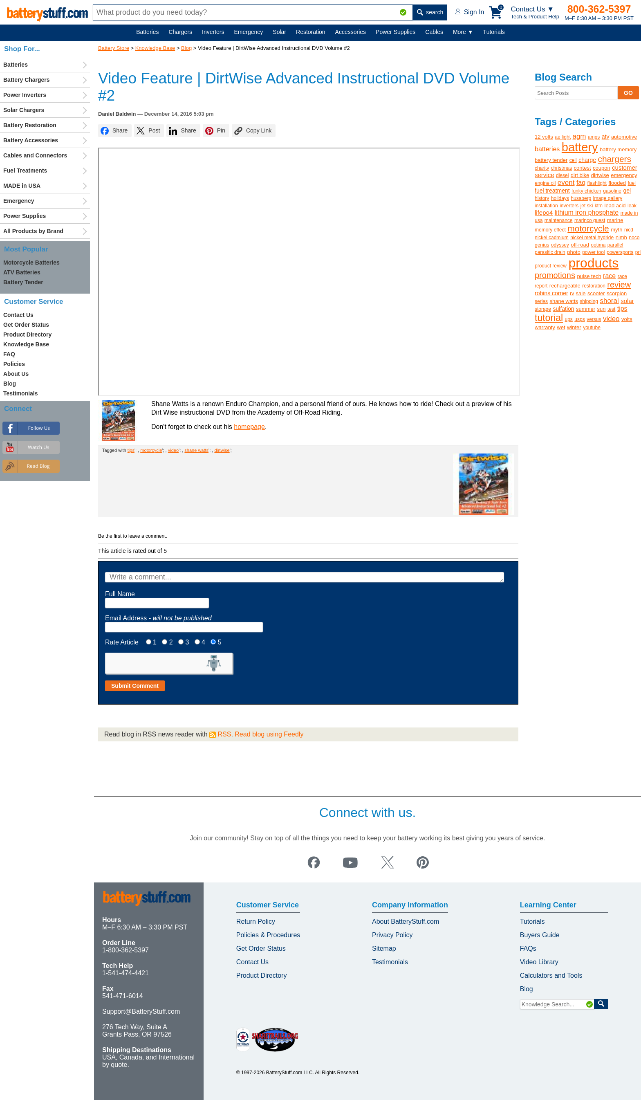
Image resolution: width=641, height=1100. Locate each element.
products (594, 263)
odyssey (560, 245)
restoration (593, 286)
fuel (632, 183)
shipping (589, 301)
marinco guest (589, 220)
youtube (592, 327)
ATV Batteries (21, 272)
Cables (434, 32)
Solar (279, 32)
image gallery (607, 198)
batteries (547, 149)
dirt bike (580, 175)
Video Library (539, 962)
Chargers (180, 32)
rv (572, 293)
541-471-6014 (122, 995)
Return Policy (255, 921)
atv (606, 136)
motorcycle (151, 450)
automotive (624, 137)
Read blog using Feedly (269, 734)
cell (573, 160)
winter (574, 327)
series (541, 301)
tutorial (549, 317)
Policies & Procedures (268, 935)
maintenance (559, 220)
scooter (596, 293)
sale (581, 293)
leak (632, 206)
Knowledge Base (155, 48)
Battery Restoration (29, 125)
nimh (621, 237)
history (542, 198)
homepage (249, 426)
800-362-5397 (599, 9)
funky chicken (586, 191)
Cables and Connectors (35, 155)
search (430, 12)
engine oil (545, 183)
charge (587, 160)
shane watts (196, 450)
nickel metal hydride (592, 237)
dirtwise (221, 450)
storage (543, 309)
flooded (617, 183)
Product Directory (27, 334)
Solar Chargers (23, 110)
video (173, 450)
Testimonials (20, 393)
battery (580, 147)
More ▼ (463, 32)
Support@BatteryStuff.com (141, 1011)
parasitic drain (550, 252)
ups (569, 319)
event (566, 182)
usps (579, 319)
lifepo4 (544, 212)
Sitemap (384, 948)
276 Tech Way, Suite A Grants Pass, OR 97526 (137, 1031)
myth (616, 230)
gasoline (612, 191)
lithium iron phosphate (587, 212)
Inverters (213, 32)
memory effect (550, 230)
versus (594, 319)
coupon (601, 168)
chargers (614, 159)
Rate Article (122, 642)
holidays (560, 198)
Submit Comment (135, 685)
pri (638, 252)
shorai (609, 301)
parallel (615, 245)
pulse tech (589, 276)
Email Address (158, 618)
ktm (599, 206)
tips (131, 450)
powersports (620, 252)
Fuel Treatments (25, 170)
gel (627, 190)
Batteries (147, 32)
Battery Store (113, 48)
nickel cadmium (552, 237)
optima (598, 245)
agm (579, 136)
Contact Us (18, 315)
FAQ (9, 354)
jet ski (586, 206)
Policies (14, 364)
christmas (561, 168)
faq (580, 182)
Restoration (310, 32)
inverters (569, 206)
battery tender (551, 160)
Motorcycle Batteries (31, 262)
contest (582, 168)
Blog (186, 48)
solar (627, 300)
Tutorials (494, 32)
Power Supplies (395, 32)
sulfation (563, 308)
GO (628, 93)
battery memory (618, 149)
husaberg (581, 198)
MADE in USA (21, 185)
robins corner (551, 293)
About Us (16, 373)
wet (561, 327)
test (611, 309)
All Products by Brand (33, 231)
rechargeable (564, 286)
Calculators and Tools (551, 975)
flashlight (597, 183)
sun (601, 309)
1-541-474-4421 (125, 973)
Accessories (350, 32)
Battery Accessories (30, 140)
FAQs (528, 948)
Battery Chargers (26, 79)
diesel (562, 175)
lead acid (615, 205)
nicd (628, 230)
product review (551, 266)
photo (573, 252)
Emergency (248, 32)
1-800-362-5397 (125, 950)
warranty (545, 327)
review (619, 284)
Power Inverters (24, 95)
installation (546, 206)
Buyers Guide (540, 935)
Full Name (120, 593)
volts (626, 319)
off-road (580, 245)
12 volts (544, 137)
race (609, 275)
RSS (224, 734)
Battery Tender (23, 282)
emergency (624, 175)
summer (585, 309)
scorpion (617, 293)
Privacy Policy (392, 935)
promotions (555, 275)
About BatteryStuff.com (405, 921)
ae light (563, 137)
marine (615, 220)
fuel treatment (552, 190)
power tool (593, 252)
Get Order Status (26, 324)
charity (542, 168)
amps (594, 137)
